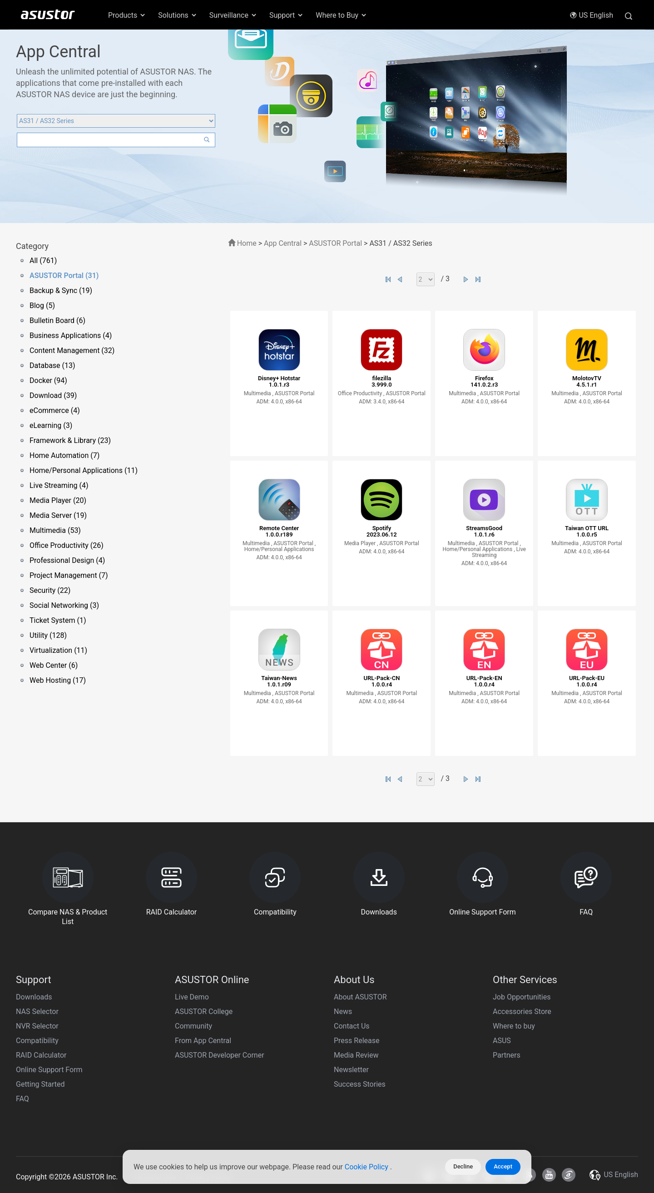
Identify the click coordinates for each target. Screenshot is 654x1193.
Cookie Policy (367, 1167)
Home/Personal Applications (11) (84, 470)
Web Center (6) (54, 665)
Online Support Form (49, 1069)
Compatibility (37, 1040)
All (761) (43, 260)
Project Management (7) (69, 575)
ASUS (502, 1040)
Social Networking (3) (64, 605)
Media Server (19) (58, 515)
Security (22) (50, 590)
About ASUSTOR (360, 997)
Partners (506, 1055)
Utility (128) (48, 635)
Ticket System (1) (58, 620)
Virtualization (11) (58, 650)
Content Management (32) (72, 350)
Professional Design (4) (67, 560)
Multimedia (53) (55, 530)
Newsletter (351, 1069)
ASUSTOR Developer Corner (219, 1055)
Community (193, 1026)
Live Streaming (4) (59, 485)
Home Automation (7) (64, 455)
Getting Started (40, 1084)
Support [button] (286, 15)
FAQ (22, 1098)
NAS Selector (37, 1011)
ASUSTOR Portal (335, 243)
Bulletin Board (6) (57, 320)
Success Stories (360, 1084)
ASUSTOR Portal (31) (64, 275)
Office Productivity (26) (67, 545)
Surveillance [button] (233, 15)
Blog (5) (42, 305)
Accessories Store (522, 1011)
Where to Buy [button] (341, 15)
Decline (463, 1166)
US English (591, 15)
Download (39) (53, 395)
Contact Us (352, 1026)
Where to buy (514, 1026)
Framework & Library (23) (70, 440)
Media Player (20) (58, 500)
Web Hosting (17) (58, 680)
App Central (283, 243)
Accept (503, 1166)
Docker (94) (48, 380)
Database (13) (52, 365)
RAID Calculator (41, 1055)
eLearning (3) (51, 425)
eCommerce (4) (55, 410)
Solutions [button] (178, 15)
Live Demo (192, 997)
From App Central (203, 1040)
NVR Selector (37, 1026)
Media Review (356, 1055)
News (343, 1011)
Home (242, 243)
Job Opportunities (521, 997)
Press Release (357, 1040)
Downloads (34, 997)
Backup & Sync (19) (61, 290)
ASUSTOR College (204, 1011)
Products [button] (127, 15)
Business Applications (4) (71, 335)
